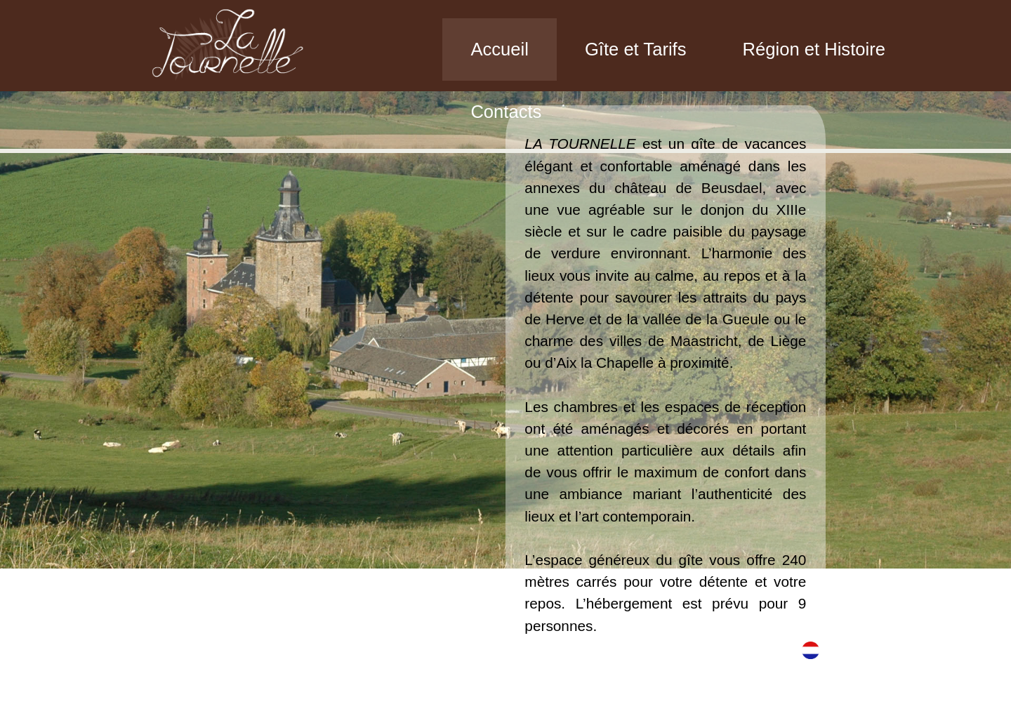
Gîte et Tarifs (636, 49)
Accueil (499, 49)
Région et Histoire (814, 49)
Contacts (505, 111)
